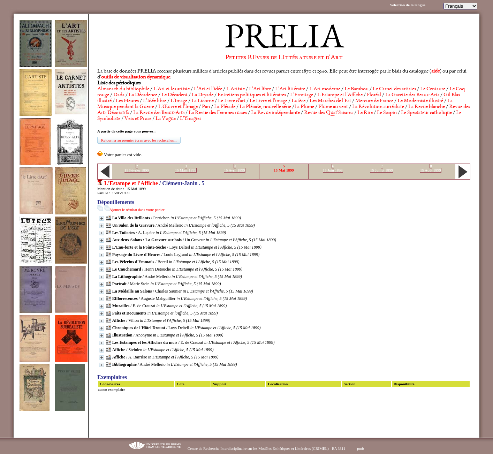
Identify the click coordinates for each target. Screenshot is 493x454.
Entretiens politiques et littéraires (252, 95)
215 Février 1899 (136, 168)
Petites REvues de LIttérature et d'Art (284, 57)
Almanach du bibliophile (123, 89)
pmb (360, 448)
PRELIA (284, 40)
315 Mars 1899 (185, 168)
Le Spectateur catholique (426, 113)
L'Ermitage (301, 95)
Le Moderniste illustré (420, 101)
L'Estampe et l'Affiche (340, 95)
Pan (206, 107)
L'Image (178, 101)
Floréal (374, 95)
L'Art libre (260, 89)
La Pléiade (224, 107)
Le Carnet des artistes (394, 89)
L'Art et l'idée (208, 89)
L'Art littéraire (290, 89)
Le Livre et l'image (268, 101)
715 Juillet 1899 (381, 168)
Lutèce (298, 101)
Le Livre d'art (231, 101)
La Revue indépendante (275, 113)
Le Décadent (174, 95)
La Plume (304, 107)
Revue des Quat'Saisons (328, 113)
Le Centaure (432, 89)
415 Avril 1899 (234, 168)
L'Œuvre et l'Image (178, 107)
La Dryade (202, 95)
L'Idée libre (154, 101)
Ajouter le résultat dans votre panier (137, 209)
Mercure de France (374, 101)
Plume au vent (333, 107)
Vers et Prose (137, 119)
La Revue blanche (426, 107)
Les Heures (127, 101)
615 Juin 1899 (333, 168)
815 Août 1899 (430, 168)
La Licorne (202, 101)
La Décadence (143, 95)
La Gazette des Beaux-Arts (412, 95)
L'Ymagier (190, 119)
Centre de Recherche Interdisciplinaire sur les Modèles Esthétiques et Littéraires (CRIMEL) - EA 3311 (267, 448)
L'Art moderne (324, 89)
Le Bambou (356, 89)
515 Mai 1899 (284, 168)
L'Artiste (235, 89)
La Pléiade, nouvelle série (265, 107)
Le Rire (365, 113)
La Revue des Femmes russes (218, 113)
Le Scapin (387, 113)
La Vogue (166, 119)
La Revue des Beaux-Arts (158, 113)
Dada (118, 95)
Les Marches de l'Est (330, 101)
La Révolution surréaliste (378, 107)
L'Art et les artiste (171, 89)
